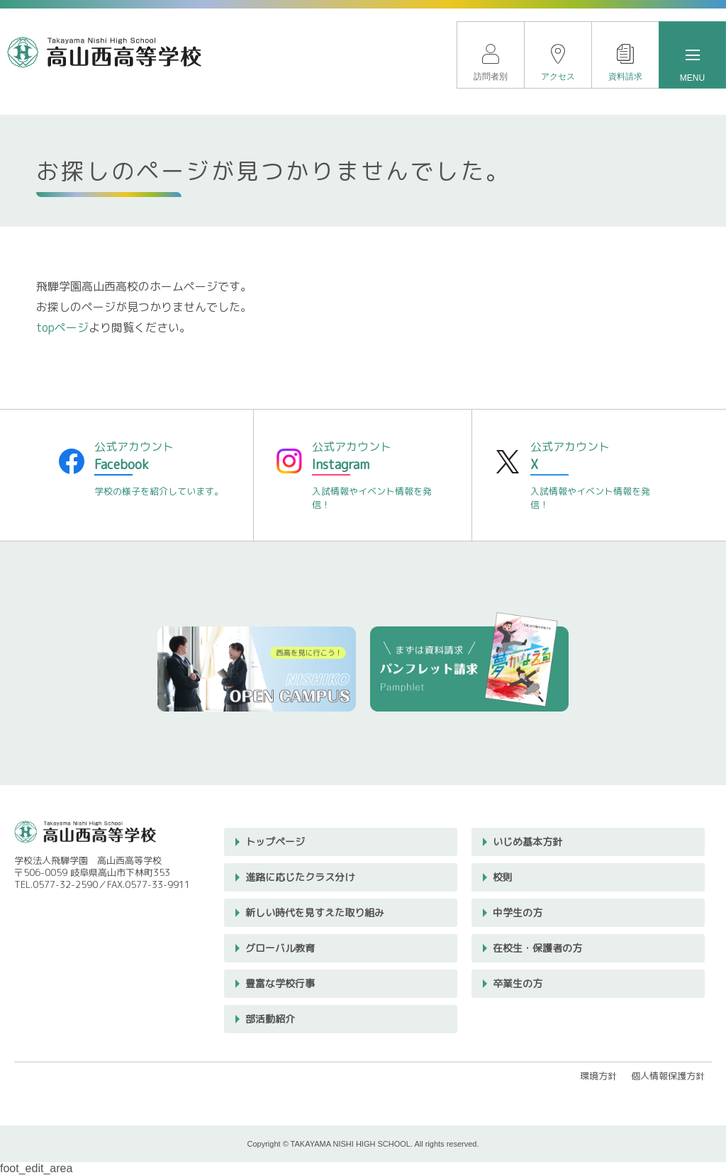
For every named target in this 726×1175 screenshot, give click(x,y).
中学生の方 (517, 912)
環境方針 (598, 1075)
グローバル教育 (280, 948)
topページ (62, 327)
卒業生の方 (517, 983)
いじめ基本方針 (527, 841)
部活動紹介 (270, 1018)
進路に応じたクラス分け (299, 877)
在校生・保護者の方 (537, 948)
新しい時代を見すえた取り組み (314, 912)
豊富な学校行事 (280, 983)
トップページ (275, 841)
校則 (503, 877)
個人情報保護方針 (668, 1075)
